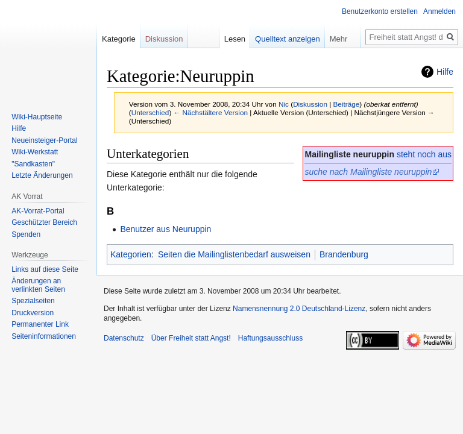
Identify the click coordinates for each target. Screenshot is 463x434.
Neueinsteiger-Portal (44, 140)
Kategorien (130, 254)
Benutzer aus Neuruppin (165, 229)
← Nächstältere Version (211, 112)
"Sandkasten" (33, 164)
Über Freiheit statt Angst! (191, 338)
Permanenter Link (40, 324)
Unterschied (150, 112)
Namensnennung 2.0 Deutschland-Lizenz (299, 308)
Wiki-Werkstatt (34, 152)
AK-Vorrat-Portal (37, 211)
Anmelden (439, 11)
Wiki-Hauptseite (36, 117)
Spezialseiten (32, 301)
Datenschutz (124, 338)
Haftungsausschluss (270, 338)
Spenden (25, 234)
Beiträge (346, 104)
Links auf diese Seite (44, 269)
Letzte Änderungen (41, 175)
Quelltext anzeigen (287, 38)
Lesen (234, 38)
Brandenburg (344, 254)
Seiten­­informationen (43, 336)
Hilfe (444, 72)
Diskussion (310, 104)
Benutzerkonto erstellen (380, 11)
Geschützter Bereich (44, 222)
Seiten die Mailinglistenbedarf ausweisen (234, 254)
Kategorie (119, 38)
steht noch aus (424, 154)
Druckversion (32, 313)
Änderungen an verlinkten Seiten (38, 285)
